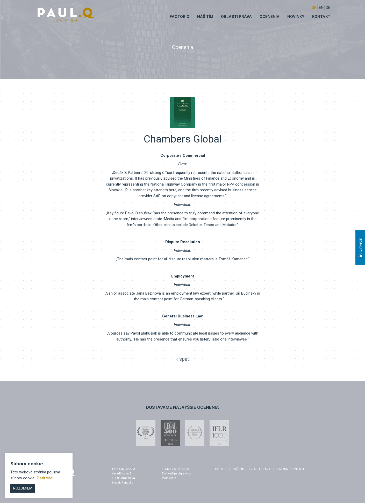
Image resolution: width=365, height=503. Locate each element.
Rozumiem (22, 488)
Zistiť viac (44, 478)
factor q (222, 469)
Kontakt (321, 16)
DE (328, 7)
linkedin (169, 478)
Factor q (179, 16)
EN (321, 7)
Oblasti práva (236, 16)
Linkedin (360, 247)
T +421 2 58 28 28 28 (175, 469)
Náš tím (205, 16)
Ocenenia (270, 16)
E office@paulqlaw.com (177, 473)
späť (182, 359)
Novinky (295, 16)
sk (314, 7)
